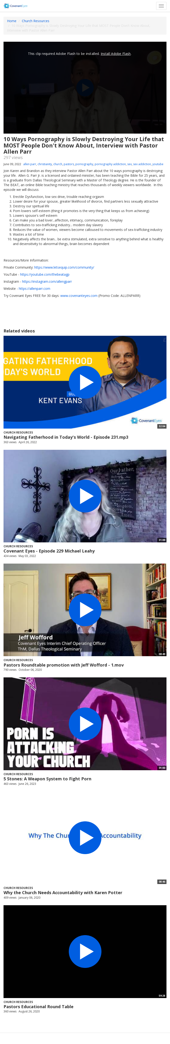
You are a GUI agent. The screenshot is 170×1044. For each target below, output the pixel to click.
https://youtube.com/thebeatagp (45, 274)
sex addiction (142, 164)
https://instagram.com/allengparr (47, 281)
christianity (45, 164)
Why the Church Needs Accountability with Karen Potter (63, 892)
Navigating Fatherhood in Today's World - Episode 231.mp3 (66, 437)
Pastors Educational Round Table (38, 1006)
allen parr (29, 164)
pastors (69, 164)
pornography (84, 164)
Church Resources (35, 21)
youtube (157, 164)
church (57, 164)
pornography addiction (110, 164)
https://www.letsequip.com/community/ (64, 267)
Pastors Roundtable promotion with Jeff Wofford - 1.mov (64, 665)
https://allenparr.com (34, 288)
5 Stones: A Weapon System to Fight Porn (47, 779)
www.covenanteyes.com (78, 295)
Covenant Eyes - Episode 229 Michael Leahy (49, 551)
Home (11, 21)
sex (129, 164)
